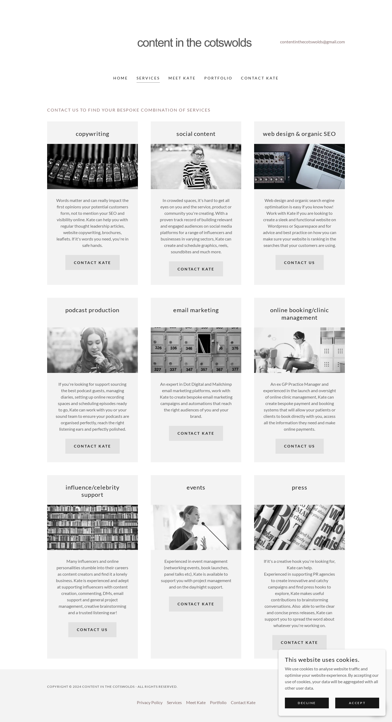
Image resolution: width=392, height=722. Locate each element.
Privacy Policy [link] (150, 702)
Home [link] (120, 78)
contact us (299, 262)
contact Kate (92, 262)
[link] (196, 41)
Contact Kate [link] (260, 78)
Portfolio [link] (218, 78)
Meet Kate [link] (182, 78)
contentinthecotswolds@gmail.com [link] (312, 41)
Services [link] (148, 78)
